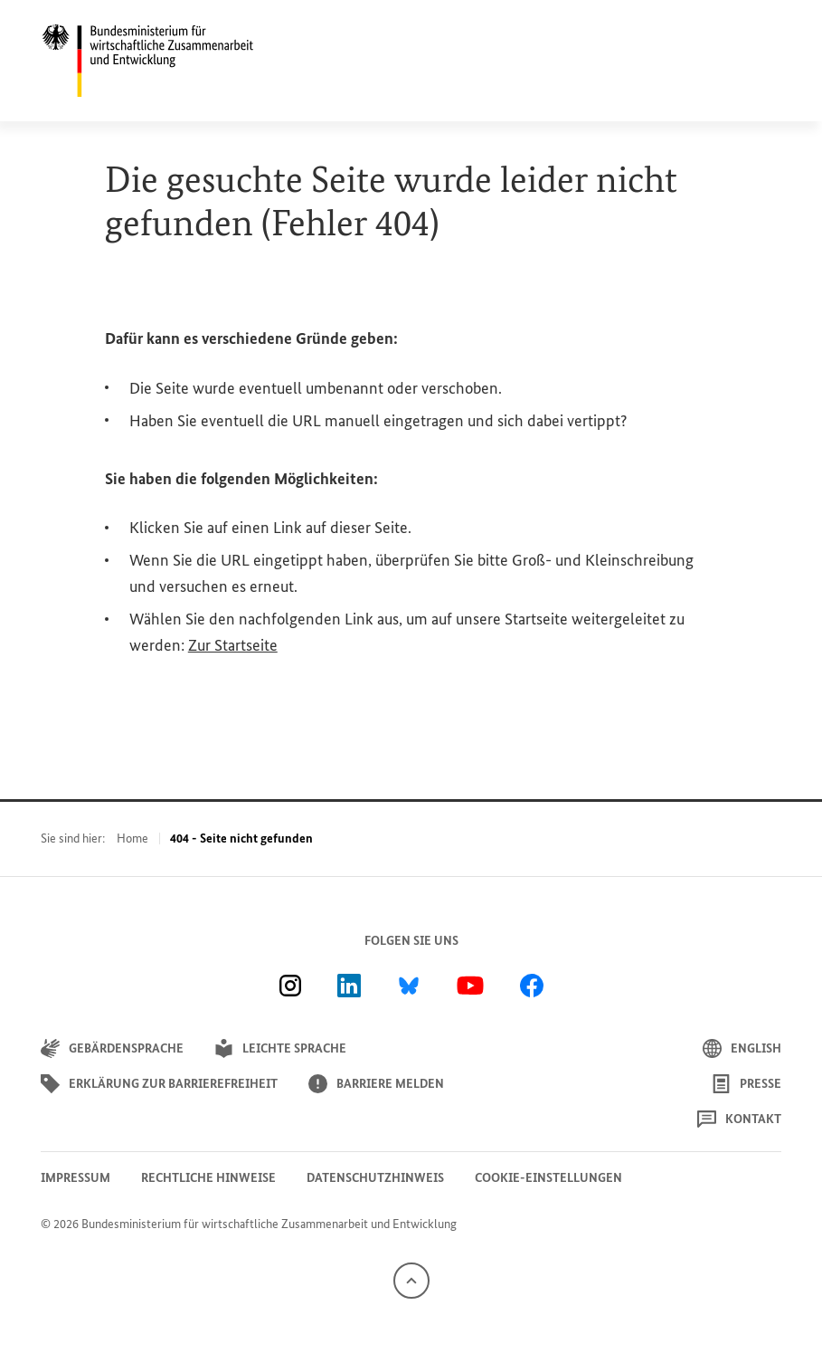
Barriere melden (376, 1083)
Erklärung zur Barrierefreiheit (159, 1083)
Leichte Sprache (280, 1048)
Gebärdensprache (112, 1048)
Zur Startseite (233, 645)
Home (132, 838)
